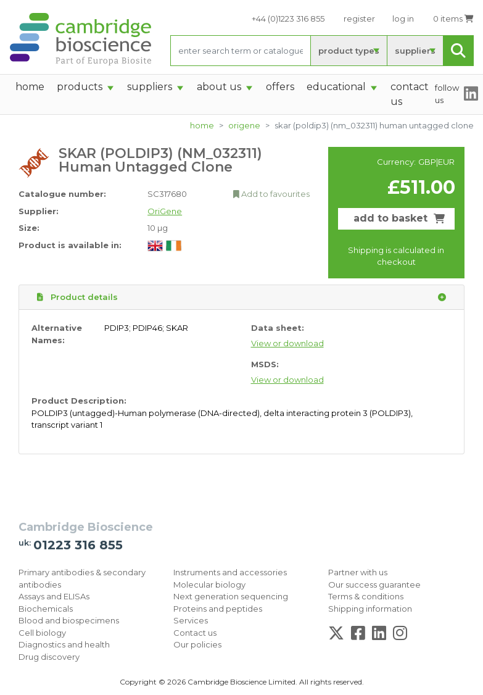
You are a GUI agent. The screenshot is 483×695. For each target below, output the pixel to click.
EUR (446, 162)
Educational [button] (336, 87)
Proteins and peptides (217, 609)
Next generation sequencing (230, 596)
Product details (241, 297)
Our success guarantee (374, 584)
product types (348, 51)
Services (190, 620)
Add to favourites (271, 194)
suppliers (415, 51)
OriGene (244, 125)
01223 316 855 (78, 545)
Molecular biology (209, 584)
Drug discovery (49, 657)
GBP (427, 162)
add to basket (399, 218)
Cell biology (42, 633)
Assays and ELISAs (54, 596)
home (29, 87)
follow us (447, 94)
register (359, 18)
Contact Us (409, 94)
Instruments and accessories (230, 572)
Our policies (197, 644)
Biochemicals (46, 609)
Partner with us (357, 572)
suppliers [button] (149, 87)
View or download (287, 343)
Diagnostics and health (64, 644)
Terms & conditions (365, 596)
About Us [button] (219, 87)
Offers (280, 87)
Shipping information (370, 609)
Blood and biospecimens (69, 620)
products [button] (79, 87)
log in (403, 18)
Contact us (195, 633)
